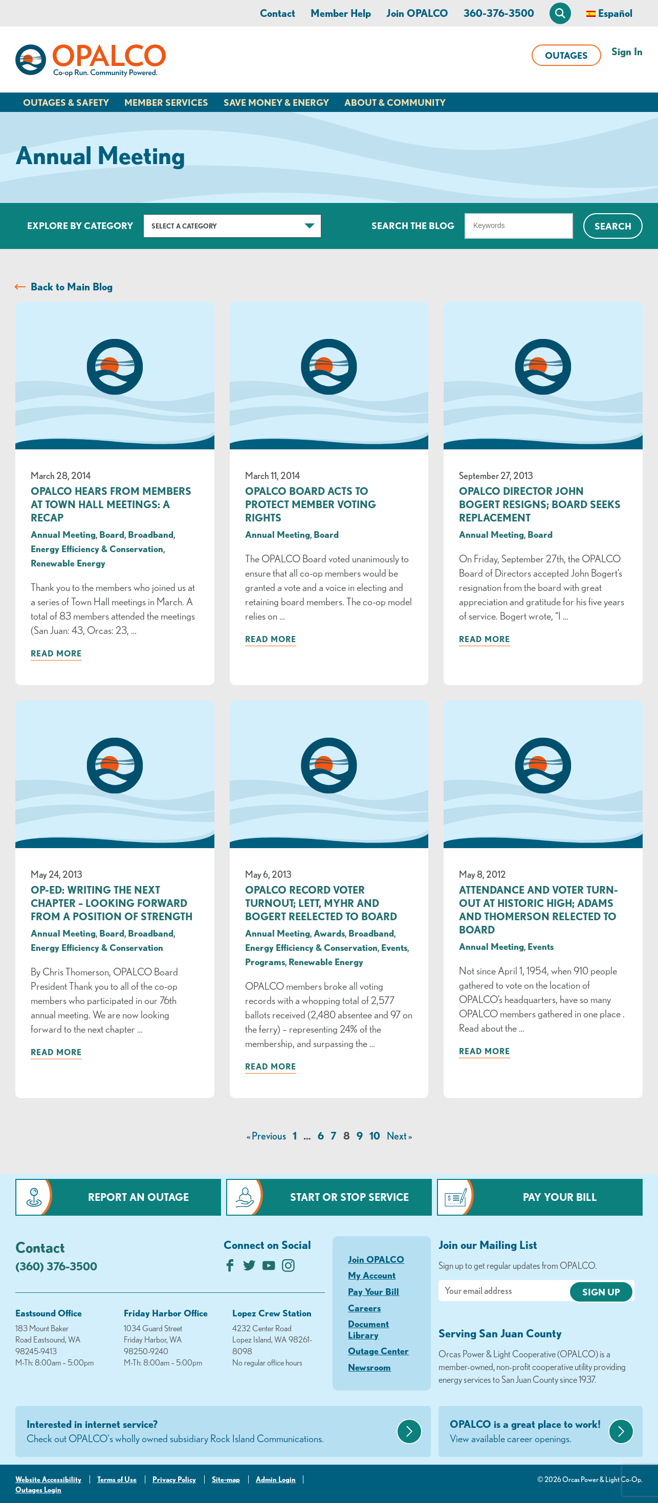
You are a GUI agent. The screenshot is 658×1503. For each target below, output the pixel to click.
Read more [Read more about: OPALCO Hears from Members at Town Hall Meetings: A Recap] (56, 653)
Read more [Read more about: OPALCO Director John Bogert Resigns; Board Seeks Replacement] (484, 639)
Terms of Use (117, 1479)
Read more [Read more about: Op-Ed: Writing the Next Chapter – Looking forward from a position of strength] (56, 1052)
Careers (364, 1308)
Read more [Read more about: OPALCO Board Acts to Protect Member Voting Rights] (270, 639)
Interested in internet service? (210, 1432)
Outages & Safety (66, 102)
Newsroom (369, 1367)
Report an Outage (138, 1197)
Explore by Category (80, 225)
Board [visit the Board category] (111, 534)
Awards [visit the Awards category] (329, 933)
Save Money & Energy (276, 102)
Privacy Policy (174, 1479)
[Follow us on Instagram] (288, 1268)
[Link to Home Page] (90, 62)
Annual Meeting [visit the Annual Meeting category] (63, 534)
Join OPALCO (417, 13)
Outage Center (378, 1351)
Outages (566, 55)
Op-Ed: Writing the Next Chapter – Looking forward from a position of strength (111, 903)
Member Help (341, 13)
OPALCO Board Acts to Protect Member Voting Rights (310, 504)
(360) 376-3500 (56, 1266)
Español (615, 13)
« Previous (266, 1136)
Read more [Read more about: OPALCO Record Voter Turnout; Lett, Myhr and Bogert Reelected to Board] (270, 1066)
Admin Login (276, 1479)
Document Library (368, 1329)
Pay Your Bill (560, 1197)
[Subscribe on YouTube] (268, 1268)
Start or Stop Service (349, 1197)
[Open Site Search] (560, 13)
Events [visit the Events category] (394, 947)
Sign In (627, 51)
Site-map (226, 1479)
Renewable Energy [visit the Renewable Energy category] (68, 563)
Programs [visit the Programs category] (265, 962)
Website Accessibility (48, 1479)
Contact (277, 13)
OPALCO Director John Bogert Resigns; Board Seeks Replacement (540, 504)
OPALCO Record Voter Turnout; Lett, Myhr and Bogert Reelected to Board (321, 903)
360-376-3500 (499, 13)
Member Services (166, 102)
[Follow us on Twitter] (249, 1268)
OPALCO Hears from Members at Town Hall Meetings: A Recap (111, 504)
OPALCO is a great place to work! (528, 1432)
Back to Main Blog (72, 286)
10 (374, 1136)
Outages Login (38, 1490)
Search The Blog (412, 225)
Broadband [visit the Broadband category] (150, 534)
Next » (399, 1136)
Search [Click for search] (613, 226)
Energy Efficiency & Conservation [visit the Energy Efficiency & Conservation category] (97, 548)
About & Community (395, 102)
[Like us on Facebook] (230, 1268)
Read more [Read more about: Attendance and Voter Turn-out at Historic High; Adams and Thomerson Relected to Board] (484, 1051)
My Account (372, 1275)
